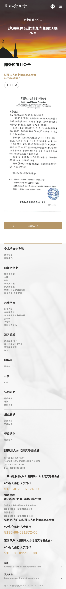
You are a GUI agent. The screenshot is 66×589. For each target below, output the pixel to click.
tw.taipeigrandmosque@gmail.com (22, 567)
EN (52, 6)
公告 (6, 382)
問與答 (7, 366)
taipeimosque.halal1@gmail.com (21, 578)
